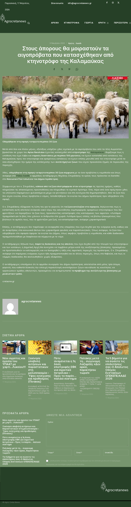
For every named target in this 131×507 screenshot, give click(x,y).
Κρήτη (71, 43)
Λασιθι (78, 43)
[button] (32, 23)
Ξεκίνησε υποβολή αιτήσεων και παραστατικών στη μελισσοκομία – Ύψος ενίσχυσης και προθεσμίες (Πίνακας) (20, 429)
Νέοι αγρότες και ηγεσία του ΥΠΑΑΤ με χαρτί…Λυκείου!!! (14, 363)
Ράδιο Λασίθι (23, 175)
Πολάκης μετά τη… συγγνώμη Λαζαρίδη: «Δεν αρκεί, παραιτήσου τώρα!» (90, 365)
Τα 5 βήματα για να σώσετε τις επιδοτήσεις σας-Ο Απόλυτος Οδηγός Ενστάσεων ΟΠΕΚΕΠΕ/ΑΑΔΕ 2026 (116, 368)
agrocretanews (31, 301)
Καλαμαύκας (97, 152)
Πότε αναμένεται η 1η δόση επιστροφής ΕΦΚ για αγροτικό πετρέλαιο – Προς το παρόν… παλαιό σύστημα (65, 368)
